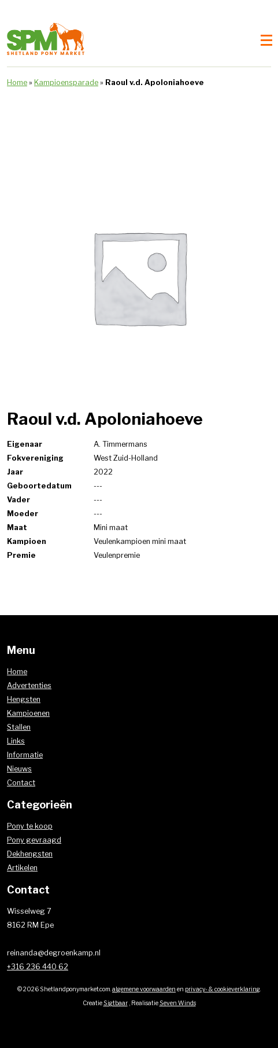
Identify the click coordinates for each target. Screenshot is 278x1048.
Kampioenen (28, 713)
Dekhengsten (30, 854)
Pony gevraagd (34, 840)
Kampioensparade (66, 82)
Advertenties (29, 685)
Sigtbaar (115, 1003)
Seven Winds (178, 1003)
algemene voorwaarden (144, 989)
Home (17, 82)
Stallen (19, 727)
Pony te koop (30, 826)
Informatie (25, 755)
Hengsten (23, 699)
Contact (21, 782)
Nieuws (19, 768)
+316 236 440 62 (37, 966)
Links (16, 741)
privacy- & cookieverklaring (222, 989)
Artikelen (22, 867)
